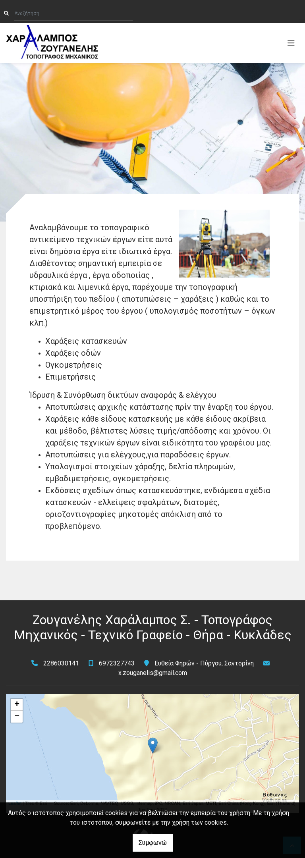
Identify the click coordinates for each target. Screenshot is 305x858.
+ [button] (16, 705)
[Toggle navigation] (291, 43)
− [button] (16, 717)
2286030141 (61, 663)
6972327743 (117, 663)
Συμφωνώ (153, 842)
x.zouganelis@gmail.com (152, 673)
